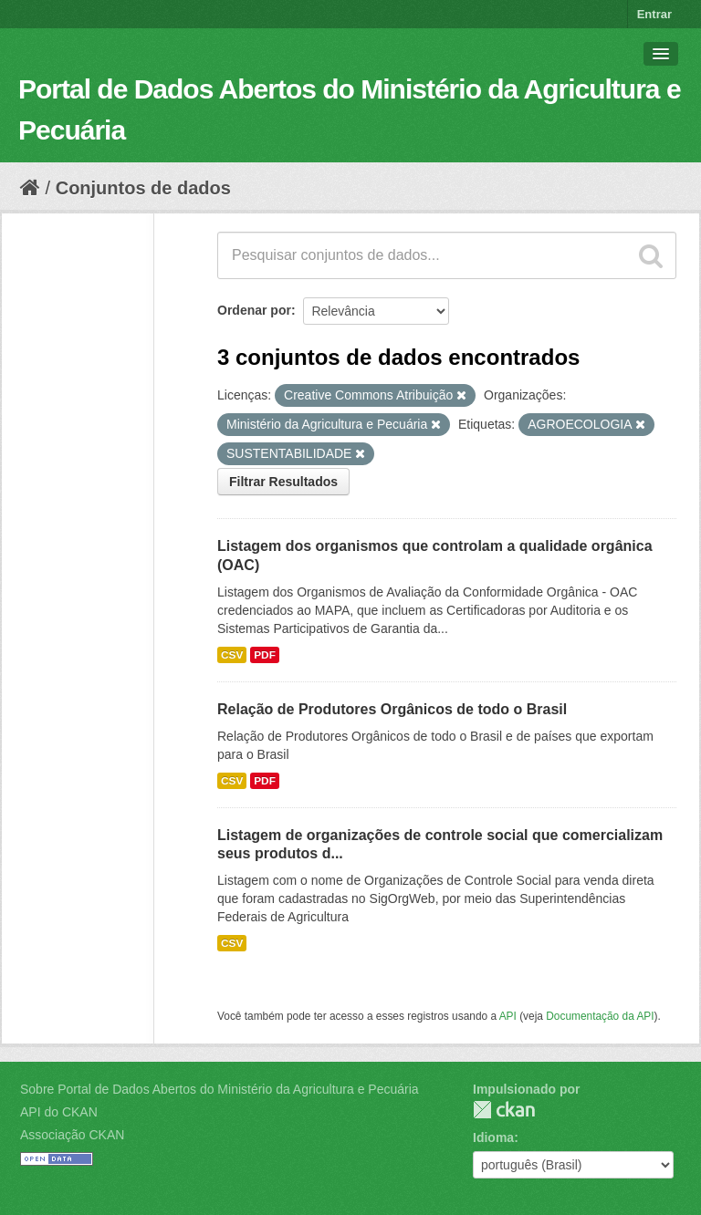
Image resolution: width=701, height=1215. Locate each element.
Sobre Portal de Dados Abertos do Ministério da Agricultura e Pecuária (219, 1089)
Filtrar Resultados (283, 481)
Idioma (493, 1137)
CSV (232, 655)
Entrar (654, 14)
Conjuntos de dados (143, 188)
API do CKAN (59, 1112)
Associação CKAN (72, 1134)
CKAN (504, 1109)
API (508, 1016)
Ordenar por (254, 310)
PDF (265, 655)
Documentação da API (600, 1016)
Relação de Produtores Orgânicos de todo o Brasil (392, 709)
